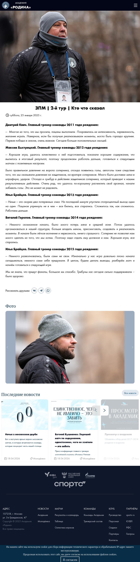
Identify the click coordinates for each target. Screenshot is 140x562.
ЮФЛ (129, 521)
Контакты (113, 540)
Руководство (115, 514)
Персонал (114, 521)
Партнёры (114, 533)
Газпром (130, 533)
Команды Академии (94, 514)
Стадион (113, 527)
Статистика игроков (64, 527)
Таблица (59, 521)
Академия (43, 514)
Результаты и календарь (67, 514)
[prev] (8, 347)
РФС (128, 527)
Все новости (130, 393)
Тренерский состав (93, 521)
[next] (132, 347)
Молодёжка (44, 521)
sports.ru (130, 514)
